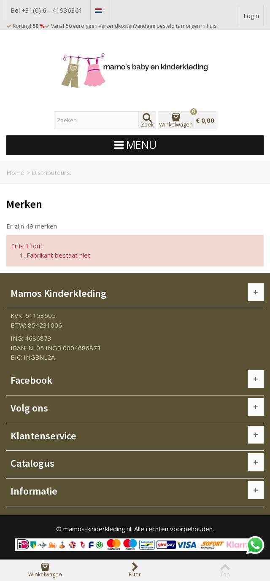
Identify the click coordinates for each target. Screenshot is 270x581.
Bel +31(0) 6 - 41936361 (47, 10)
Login (251, 15)
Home (15, 172)
